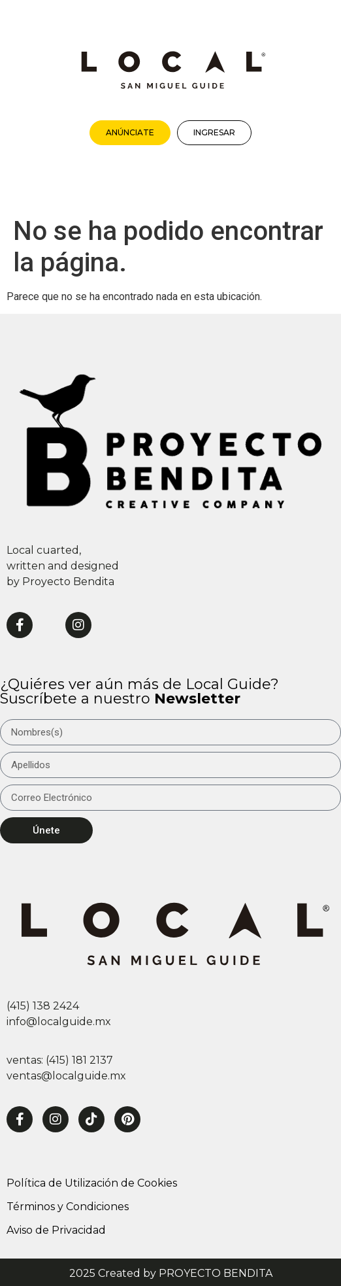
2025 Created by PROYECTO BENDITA (170, 1273)
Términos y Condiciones (68, 1206)
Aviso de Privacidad (56, 1230)
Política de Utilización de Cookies (92, 1183)
